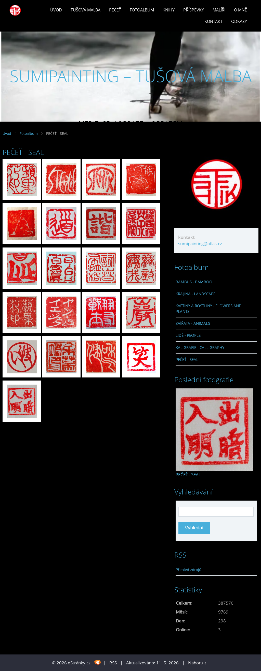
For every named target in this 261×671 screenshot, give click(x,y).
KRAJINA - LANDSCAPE (195, 293)
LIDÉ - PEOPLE (188, 335)
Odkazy (239, 21)
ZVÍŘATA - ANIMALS (193, 323)
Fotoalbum (142, 10)
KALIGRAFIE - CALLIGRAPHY (200, 347)
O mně (240, 10)
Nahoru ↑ (197, 663)
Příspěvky (193, 10)
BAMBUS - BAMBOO (194, 281)
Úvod (56, 10)
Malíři (219, 10)
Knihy (169, 10)
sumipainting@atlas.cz (200, 243)
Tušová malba (85, 10)
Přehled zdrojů (188, 569)
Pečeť (115, 10)
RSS (113, 663)
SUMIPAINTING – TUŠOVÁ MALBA (131, 76)
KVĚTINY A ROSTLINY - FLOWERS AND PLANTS (209, 308)
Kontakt (213, 21)
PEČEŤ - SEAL (187, 359)
